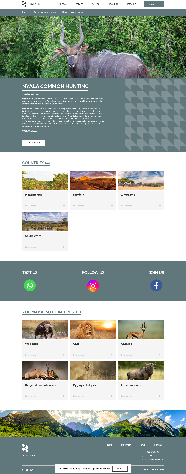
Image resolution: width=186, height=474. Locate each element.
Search (130, 4)
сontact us (154, 4)
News (142, 445)
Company (125, 445)
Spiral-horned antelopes (45, 12)
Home (25, 12)
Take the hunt (34, 143)
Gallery (97, 4)
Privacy (158, 445)
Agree (120, 469)
